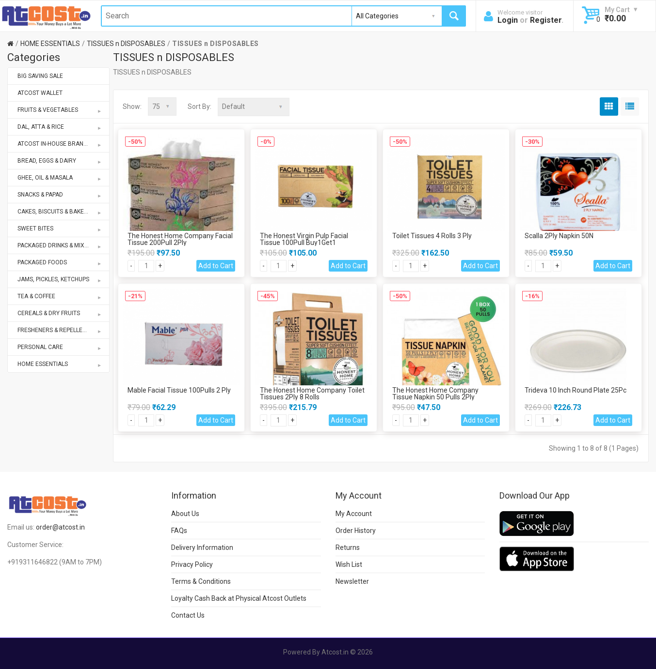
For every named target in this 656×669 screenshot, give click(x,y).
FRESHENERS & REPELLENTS (59, 330)
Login (507, 20)
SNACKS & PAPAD (59, 194)
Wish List (349, 564)
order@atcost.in (60, 527)
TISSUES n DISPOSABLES (126, 43)
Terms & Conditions (201, 581)
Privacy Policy (192, 564)
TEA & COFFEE (59, 296)
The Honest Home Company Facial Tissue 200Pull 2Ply (180, 238)
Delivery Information (202, 547)
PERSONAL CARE (59, 347)
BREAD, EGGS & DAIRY (59, 160)
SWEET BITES (59, 228)
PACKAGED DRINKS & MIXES (59, 245)
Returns (348, 547)
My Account (354, 513)
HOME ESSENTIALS (50, 43)
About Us (185, 513)
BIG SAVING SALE (40, 76)
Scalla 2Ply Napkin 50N (559, 235)
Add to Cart (215, 265)
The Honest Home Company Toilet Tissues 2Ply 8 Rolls (312, 393)
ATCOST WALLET (40, 93)
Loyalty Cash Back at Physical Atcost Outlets (238, 598)
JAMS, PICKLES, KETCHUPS (59, 279)
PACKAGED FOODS (59, 262)
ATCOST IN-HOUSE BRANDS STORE (63, 143)
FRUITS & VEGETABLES (59, 109)
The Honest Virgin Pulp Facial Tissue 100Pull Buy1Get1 (304, 238)
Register (545, 20)
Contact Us (188, 615)
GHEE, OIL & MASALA (59, 177)
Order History (356, 530)
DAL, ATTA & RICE (59, 126)
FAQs (179, 530)
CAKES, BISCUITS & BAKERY (59, 211)
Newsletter (352, 581)
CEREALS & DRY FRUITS (59, 313)
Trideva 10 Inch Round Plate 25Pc (575, 390)
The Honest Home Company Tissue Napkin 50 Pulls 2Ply (435, 393)
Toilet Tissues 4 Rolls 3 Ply (432, 235)
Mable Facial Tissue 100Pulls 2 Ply (179, 390)
